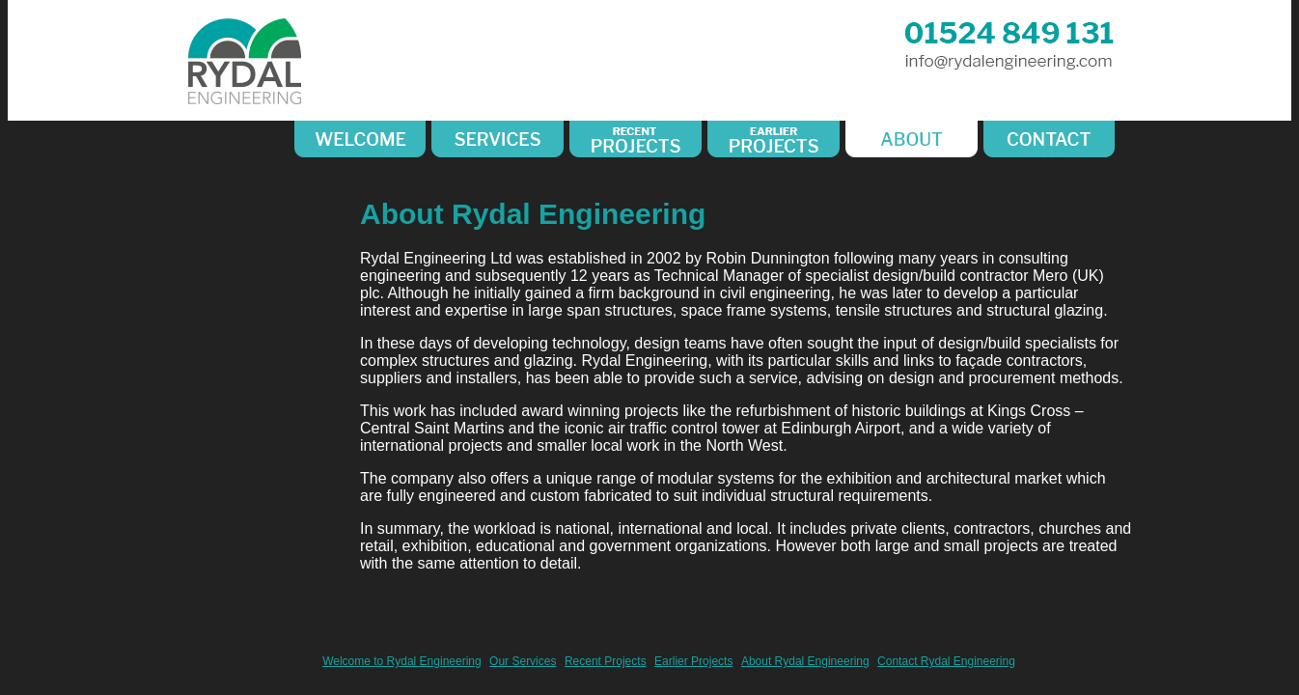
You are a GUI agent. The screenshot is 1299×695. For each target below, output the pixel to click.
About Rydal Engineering (805, 661)
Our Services (522, 661)
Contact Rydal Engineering (946, 661)
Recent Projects (606, 661)
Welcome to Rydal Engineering (402, 661)
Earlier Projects (693, 661)
